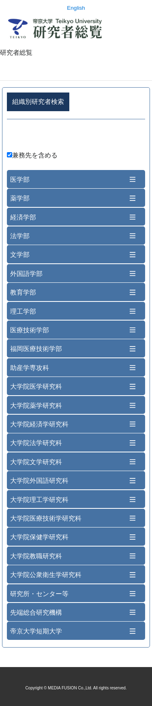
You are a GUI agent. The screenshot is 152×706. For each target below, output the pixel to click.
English (76, 8)
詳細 (76, 136)
